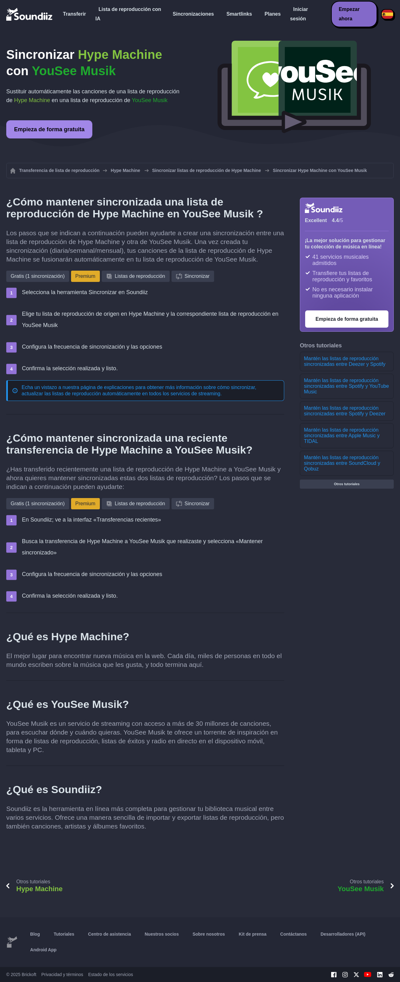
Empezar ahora (349, 14)
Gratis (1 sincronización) (38, 276)
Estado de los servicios (110, 974)
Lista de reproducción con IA (128, 14)
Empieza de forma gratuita (49, 129)
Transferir (74, 14)
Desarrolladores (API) (343, 934)
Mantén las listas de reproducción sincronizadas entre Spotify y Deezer (345, 410)
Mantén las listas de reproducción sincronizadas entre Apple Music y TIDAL (342, 435)
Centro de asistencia (109, 934)
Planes (272, 14)
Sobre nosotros (208, 934)
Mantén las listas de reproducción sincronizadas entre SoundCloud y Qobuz (342, 463)
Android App (43, 949)
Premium (85, 276)
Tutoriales (64, 934)
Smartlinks (239, 14)
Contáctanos (293, 934)
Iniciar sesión (299, 14)
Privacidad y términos (62, 974)
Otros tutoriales (347, 484)
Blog (35, 934)
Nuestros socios (162, 934)
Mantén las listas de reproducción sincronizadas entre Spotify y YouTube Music (346, 386)
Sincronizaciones (193, 14)
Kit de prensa (253, 934)
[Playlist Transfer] (29, 14)
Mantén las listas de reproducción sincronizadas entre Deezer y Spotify (345, 361)
